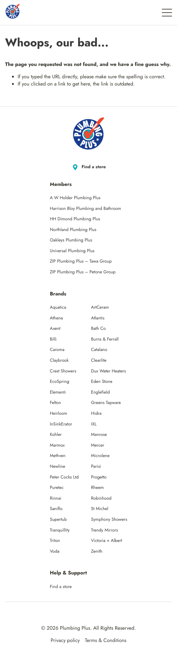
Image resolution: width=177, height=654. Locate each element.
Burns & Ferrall (104, 339)
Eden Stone (101, 381)
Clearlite (98, 360)
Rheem (97, 488)
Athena (56, 318)
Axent (55, 328)
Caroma (57, 350)
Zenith (96, 551)
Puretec (57, 488)
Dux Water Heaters (108, 371)
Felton (55, 403)
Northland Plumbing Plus (73, 230)
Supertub (58, 519)
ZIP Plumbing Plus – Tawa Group (81, 261)
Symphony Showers (109, 519)
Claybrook (59, 360)
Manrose (99, 434)
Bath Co (98, 328)
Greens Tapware (106, 403)
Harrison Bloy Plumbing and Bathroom (85, 208)
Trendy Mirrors (104, 530)
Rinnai (55, 498)
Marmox (57, 445)
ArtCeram (100, 307)
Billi (53, 339)
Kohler (56, 434)
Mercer (97, 445)
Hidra (96, 413)
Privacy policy (65, 640)
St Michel (99, 509)
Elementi (58, 392)
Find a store (88, 167)
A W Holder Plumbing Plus (75, 198)
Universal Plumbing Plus (72, 251)
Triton (55, 541)
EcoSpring (59, 381)
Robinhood (101, 498)
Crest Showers (63, 371)
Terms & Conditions (105, 640)
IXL (94, 424)
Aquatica (58, 307)
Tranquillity (60, 530)
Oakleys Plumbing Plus (71, 240)
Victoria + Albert (106, 541)
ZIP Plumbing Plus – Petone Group (83, 272)
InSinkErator (61, 424)
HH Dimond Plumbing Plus (75, 219)
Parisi (96, 466)
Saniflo (56, 509)
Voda (54, 551)
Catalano (99, 350)
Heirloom (58, 413)
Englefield (100, 392)
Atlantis (98, 318)
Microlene (100, 456)
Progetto (98, 477)
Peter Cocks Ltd (64, 477)
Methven (58, 456)
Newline (57, 466)
